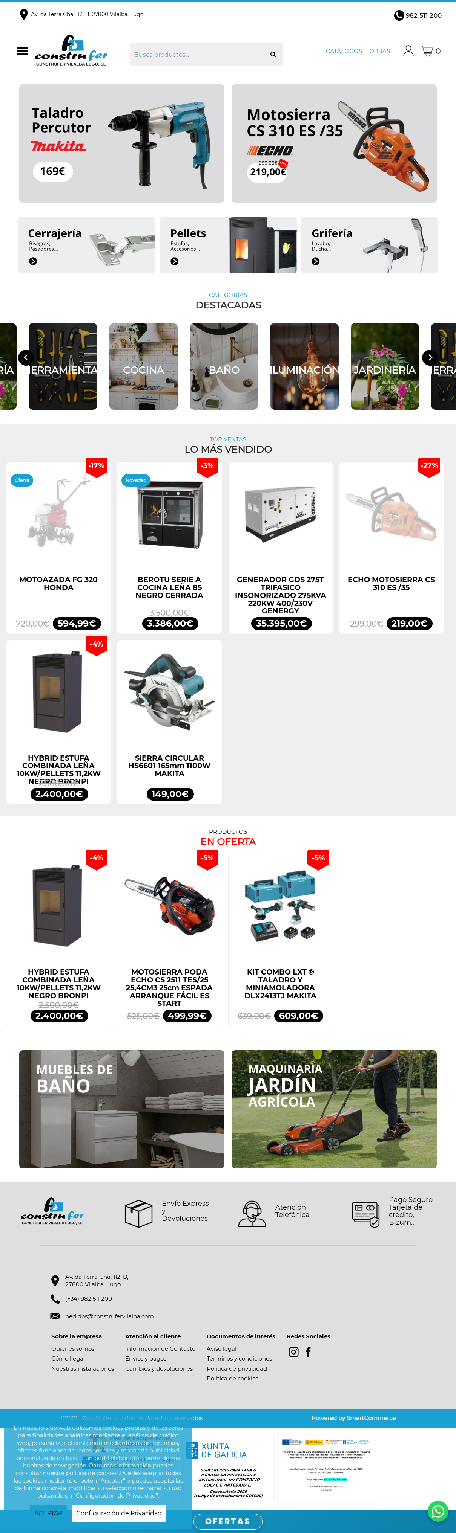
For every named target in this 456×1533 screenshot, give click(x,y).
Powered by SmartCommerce (354, 1418)
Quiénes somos (72, 1348)
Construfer (81, 51)
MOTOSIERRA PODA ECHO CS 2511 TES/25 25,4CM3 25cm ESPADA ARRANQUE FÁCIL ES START (169, 987)
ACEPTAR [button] (48, 1513)
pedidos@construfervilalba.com (109, 1316)
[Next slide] (430, 358)
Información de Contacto (160, 1348)
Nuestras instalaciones (82, 1368)
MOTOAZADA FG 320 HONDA (58, 584)
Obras (379, 51)
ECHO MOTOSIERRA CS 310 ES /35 (391, 584)
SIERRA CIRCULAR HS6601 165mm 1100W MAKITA (169, 766)
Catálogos (344, 51)
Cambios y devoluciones (159, 1368)
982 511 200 (424, 15)
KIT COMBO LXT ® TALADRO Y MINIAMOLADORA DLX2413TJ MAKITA (280, 983)
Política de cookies (232, 1378)
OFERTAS (228, 1521)
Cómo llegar (68, 1358)
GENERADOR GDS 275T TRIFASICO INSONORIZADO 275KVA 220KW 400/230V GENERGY (280, 595)
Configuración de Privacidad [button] (119, 1513)
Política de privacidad (237, 1368)
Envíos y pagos (145, 1358)
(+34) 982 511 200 (88, 1298)
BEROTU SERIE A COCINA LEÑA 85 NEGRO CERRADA (169, 587)
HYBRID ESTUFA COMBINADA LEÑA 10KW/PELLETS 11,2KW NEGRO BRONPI (59, 770)
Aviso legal (221, 1348)
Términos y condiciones (239, 1358)
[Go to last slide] (26, 358)
